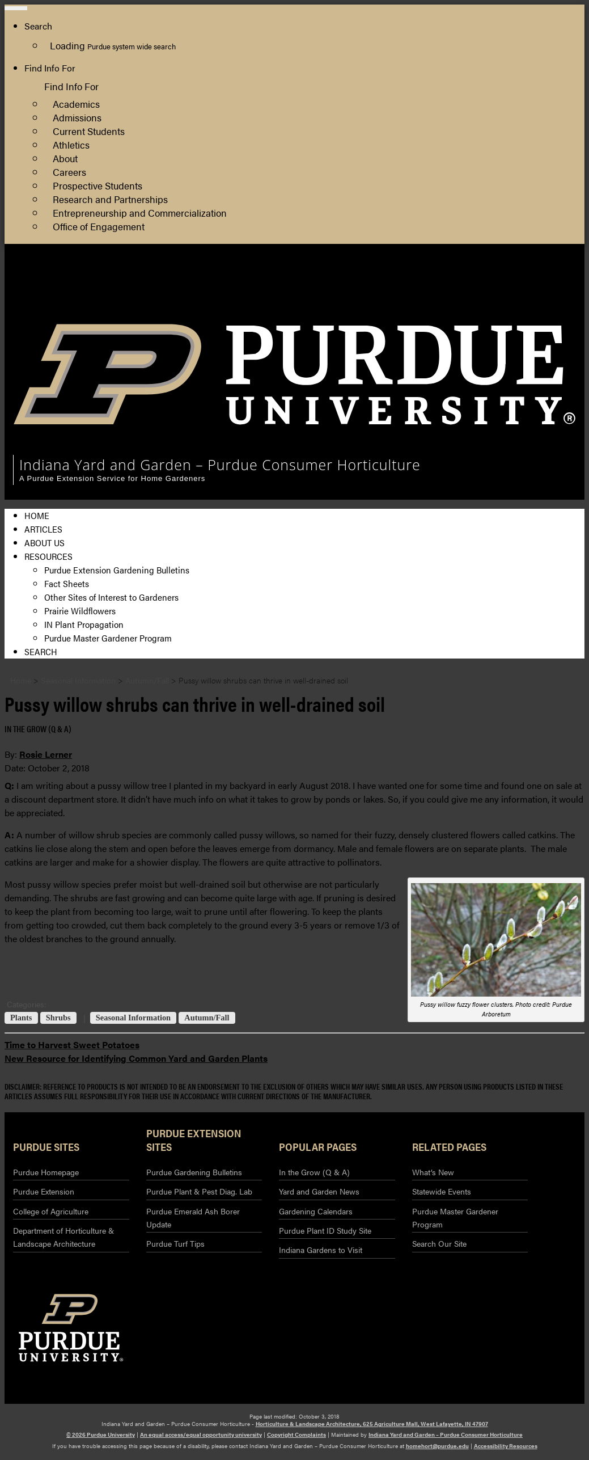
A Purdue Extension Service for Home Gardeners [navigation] (112, 478)
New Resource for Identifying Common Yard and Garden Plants (136, 1058)
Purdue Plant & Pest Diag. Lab (199, 1191)
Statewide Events (441, 1191)
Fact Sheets (66, 583)
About (65, 158)
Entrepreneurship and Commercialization (140, 212)
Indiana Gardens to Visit (320, 1249)
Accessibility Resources (505, 1446)
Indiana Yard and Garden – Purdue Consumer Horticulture (445, 1434)
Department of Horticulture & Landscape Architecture (63, 1237)
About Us (44, 542)
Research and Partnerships (110, 199)
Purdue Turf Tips (175, 1243)
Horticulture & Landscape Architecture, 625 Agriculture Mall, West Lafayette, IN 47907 (372, 1424)
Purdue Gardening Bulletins (194, 1172)
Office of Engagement (99, 226)
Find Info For (49, 67)
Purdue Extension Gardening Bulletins (116, 569)
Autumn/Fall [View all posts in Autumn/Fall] (206, 1018)
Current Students (89, 131)
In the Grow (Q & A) (314, 1172)
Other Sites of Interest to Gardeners (111, 597)
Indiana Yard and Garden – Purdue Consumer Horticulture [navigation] (220, 464)
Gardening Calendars (316, 1211)
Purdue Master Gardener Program (108, 637)
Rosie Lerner (45, 754)
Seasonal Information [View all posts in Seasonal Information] (133, 1018)
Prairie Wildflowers (80, 610)
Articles (43, 528)
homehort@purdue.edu (437, 1446)
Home (36, 515)
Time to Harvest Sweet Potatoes (72, 1044)
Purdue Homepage (46, 1172)
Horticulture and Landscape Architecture (492, 279)
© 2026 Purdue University (100, 1434)
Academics (76, 103)
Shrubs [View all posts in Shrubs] (58, 1018)
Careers (69, 171)
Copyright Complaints (296, 1434)
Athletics (71, 144)
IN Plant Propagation (84, 624)
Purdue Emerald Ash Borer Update (193, 1217)
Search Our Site (439, 1243)
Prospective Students (97, 185)
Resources (48, 556)
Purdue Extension (446, 307)
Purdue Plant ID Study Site (325, 1230)
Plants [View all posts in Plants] (21, 1018)
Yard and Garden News (319, 1191)
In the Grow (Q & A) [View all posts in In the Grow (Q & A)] (38, 728)
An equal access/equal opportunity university (201, 1434)
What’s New (433, 1172)
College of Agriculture (454, 293)
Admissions (77, 117)
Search (40, 651)
